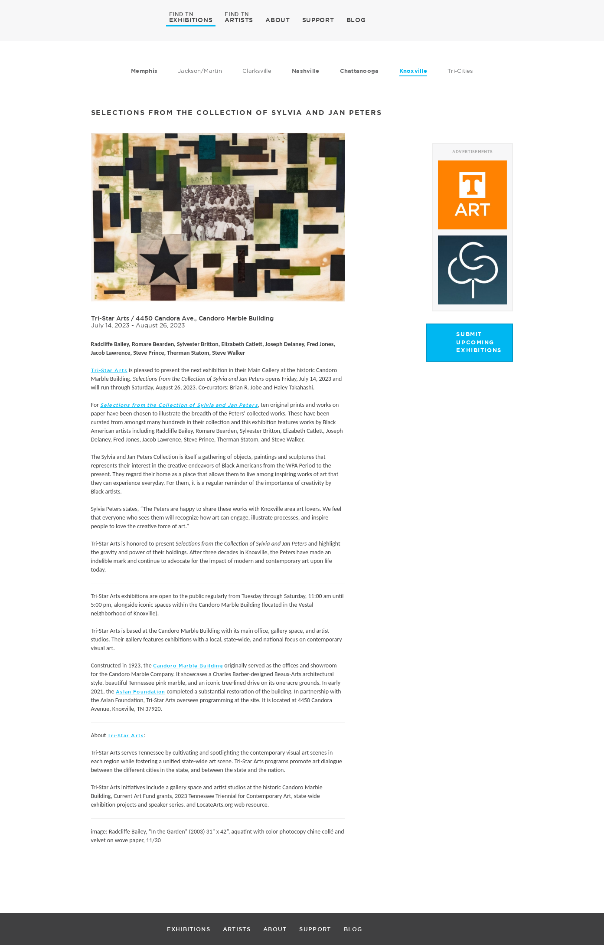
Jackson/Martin (200, 71)
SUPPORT (318, 19)
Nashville (305, 71)
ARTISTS (239, 19)
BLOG (356, 19)
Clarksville (256, 71)
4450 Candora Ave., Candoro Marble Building (205, 318)
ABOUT (277, 19)
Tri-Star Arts (110, 318)
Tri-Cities (460, 71)
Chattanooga (359, 71)
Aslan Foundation (141, 691)
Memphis (144, 71)
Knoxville (413, 71)
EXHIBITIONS (191, 19)
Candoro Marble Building (188, 665)
